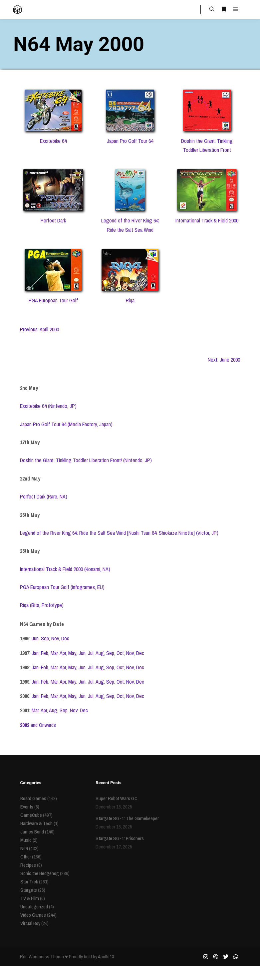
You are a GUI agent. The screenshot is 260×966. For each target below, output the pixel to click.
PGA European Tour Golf (53, 300)
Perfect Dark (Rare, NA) (43, 496)
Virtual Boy (30, 923)
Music (26, 839)
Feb (44, 653)
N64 (24, 848)
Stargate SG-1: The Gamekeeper (127, 818)
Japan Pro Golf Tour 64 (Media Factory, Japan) (66, 424)
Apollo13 (106, 956)
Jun (35, 638)
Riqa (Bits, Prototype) (42, 605)
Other (25, 856)
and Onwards (38, 725)
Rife (24, 956)
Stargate (28, 889)
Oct (120, 653)
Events (26, 806)
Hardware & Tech (36, 823)
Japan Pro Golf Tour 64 (130, 141)
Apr (63, 653)
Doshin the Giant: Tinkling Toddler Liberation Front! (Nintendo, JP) (86, 460)
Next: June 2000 (224, 359)
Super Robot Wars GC (116, 798)
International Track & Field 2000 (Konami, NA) (65, 569)
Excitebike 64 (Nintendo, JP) (48, 406)
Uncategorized (34, 906)
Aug (100, 653)
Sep (45, 638)
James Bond (32, 831)
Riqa (130, 300)
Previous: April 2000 (39, 329)
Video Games (33, 914)
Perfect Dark (53, 220)
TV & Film (29, 898)
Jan (35, 653)
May (72, 653)
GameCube (31, 814)
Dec (65, 638)
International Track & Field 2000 (206, 220)
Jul (91, 653)
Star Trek (29, 881)
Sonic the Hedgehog (39, 873)
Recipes (28, 864)
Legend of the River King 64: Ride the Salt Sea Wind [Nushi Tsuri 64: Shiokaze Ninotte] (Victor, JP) (119, 532)
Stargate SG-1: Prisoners (120, 838)
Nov (55, 638)
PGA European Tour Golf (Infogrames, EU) (62, 587)
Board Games (33, 798)
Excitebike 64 (53, 141)
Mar (54, 653)
